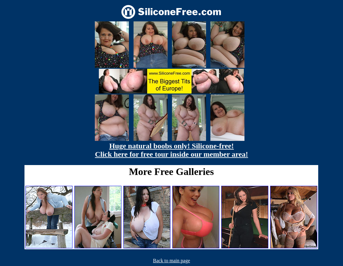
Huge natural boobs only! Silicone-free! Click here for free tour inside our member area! (171, 150)
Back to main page (171, 260)
